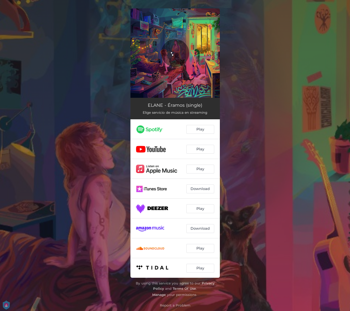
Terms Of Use (184, 288)
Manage (159, 295)
